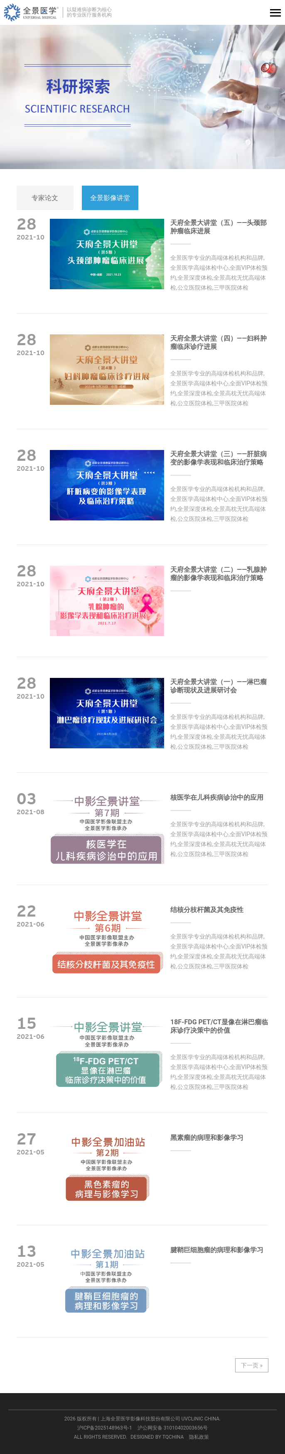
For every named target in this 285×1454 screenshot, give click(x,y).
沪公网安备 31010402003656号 (173, 1428)
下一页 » (252, 1365)
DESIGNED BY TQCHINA (157, 1437)
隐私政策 (199, 1437)
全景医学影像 (31, 12)
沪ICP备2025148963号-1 (104, 1428)
